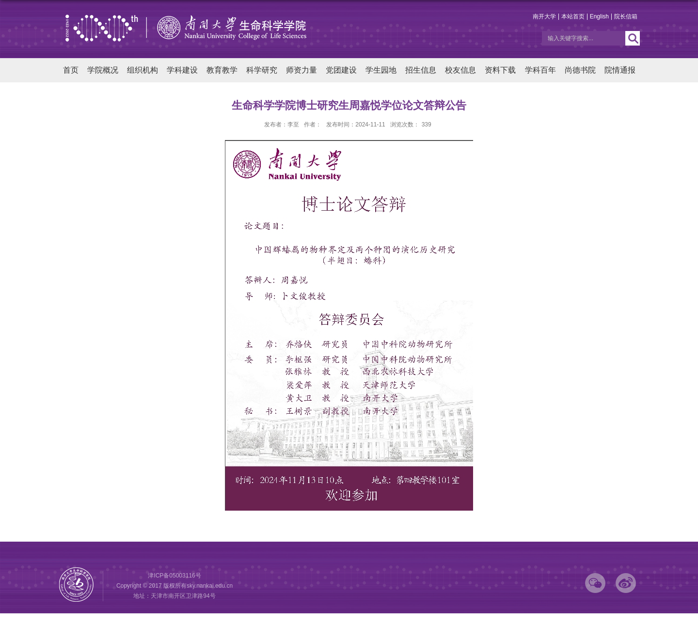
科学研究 (261, 70)
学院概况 (102, 70)
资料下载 (500, 70)
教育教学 (222, 70)
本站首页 (573, 16)
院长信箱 (625, 16)
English (599, 16)
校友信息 (460, 70)
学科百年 (540, 70)
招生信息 (420, 70)
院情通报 (619, 70)
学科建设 (182, 70)
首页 (71, 70)
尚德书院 (580, 70)
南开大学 (544, 16)
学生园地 (381, 70)
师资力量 (301, 70)
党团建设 (341, 70)
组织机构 (142, 70)
